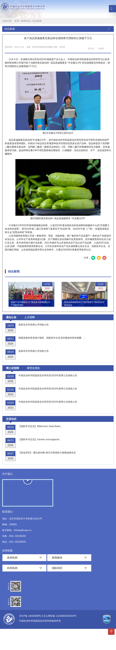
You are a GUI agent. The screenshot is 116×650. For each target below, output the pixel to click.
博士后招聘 (12, 368)
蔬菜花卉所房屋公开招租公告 (33, 324)
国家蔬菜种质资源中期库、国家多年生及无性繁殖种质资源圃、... (51, 338)
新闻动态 (25, 21)
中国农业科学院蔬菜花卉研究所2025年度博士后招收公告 (47, 375)
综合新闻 (9, 29)
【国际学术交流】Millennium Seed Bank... (40, 426)
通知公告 (11, 317)
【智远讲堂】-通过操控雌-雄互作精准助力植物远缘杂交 (47, 452)
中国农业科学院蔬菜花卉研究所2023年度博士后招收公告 (47, 402)
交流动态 (11, 419)
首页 (16, 21)
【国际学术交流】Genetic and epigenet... (39, 439)
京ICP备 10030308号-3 (31, 616)
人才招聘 (29, 317)
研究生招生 (33, 368)
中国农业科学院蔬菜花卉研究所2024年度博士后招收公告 (47, 388)
